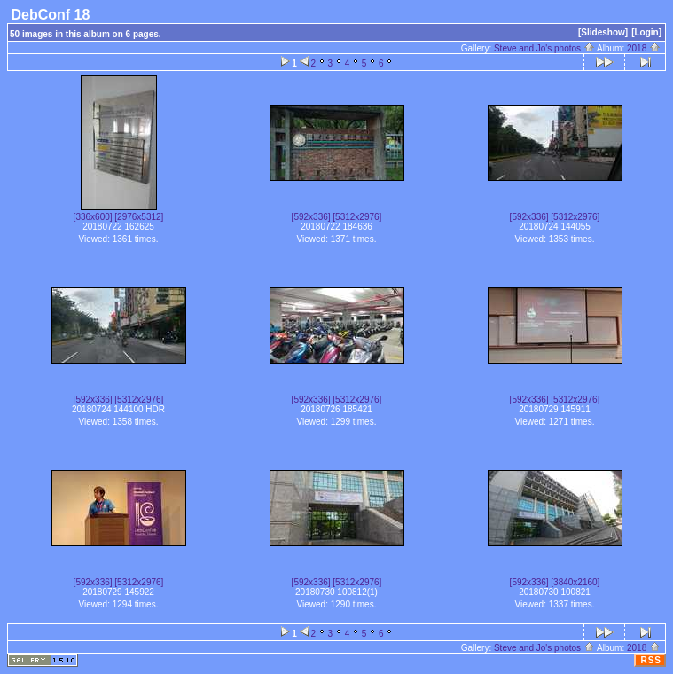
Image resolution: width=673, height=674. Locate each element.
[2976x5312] (138, 217)
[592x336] (311, 217)
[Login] (646, 32)
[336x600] (93, 217)
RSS (650, 660)
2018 (644, 48)
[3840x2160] (575, 582)
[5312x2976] (357, 217)
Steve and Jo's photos (544, 48)
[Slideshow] (603, 32)
